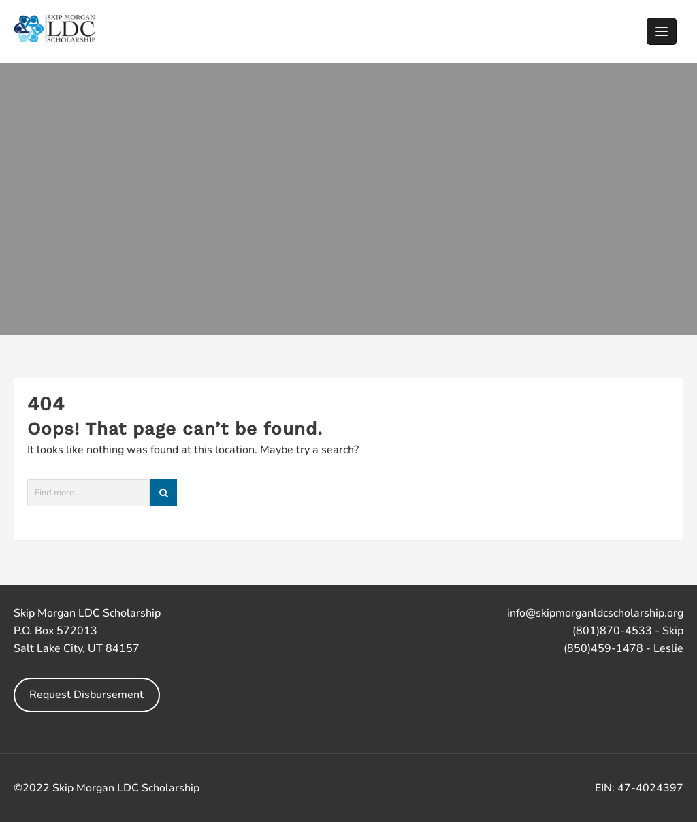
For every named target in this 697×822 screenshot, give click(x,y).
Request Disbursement (86, 694)
